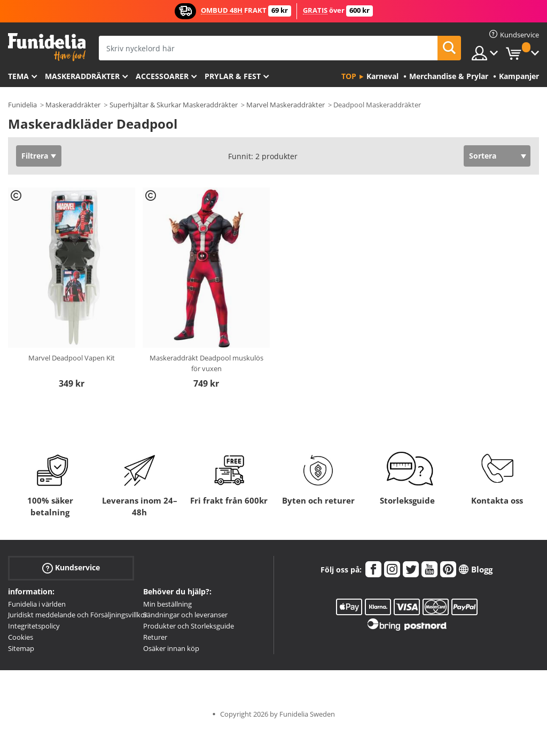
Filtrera (34, 156)
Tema (18, 76)
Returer (155, 637)
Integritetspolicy (34, 626)
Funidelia (22, 104)
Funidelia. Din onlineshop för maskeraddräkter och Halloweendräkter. (46, 47)
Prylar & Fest (233, 76)
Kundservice (71, 567)
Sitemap (21, 648)
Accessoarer (162, 76)
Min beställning (167, 604)
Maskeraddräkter (82, 76)
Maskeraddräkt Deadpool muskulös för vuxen (206, 363)
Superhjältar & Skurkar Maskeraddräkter (174, 104)
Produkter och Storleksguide (188, 626)
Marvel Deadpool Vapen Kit (71, 358)
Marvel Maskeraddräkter (285, 104)
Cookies (20, 637)
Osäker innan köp (171, 648)
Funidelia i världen (37, 604)
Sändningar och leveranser (185, 614)
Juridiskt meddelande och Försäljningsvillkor (77, 614)
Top (348, 76)
